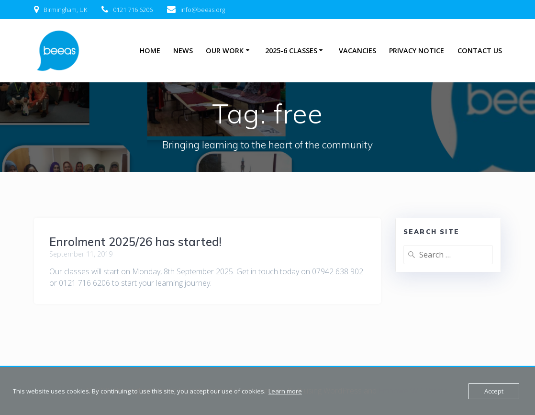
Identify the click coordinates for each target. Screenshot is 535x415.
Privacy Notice (416, 50)
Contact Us (479, 50)
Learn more (285, 391)
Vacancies (357, 50)
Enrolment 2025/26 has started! (135, 242)
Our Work (225, 50)
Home (150, 50)
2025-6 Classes (291, 50)
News (183, 50)
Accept (493, 391)
